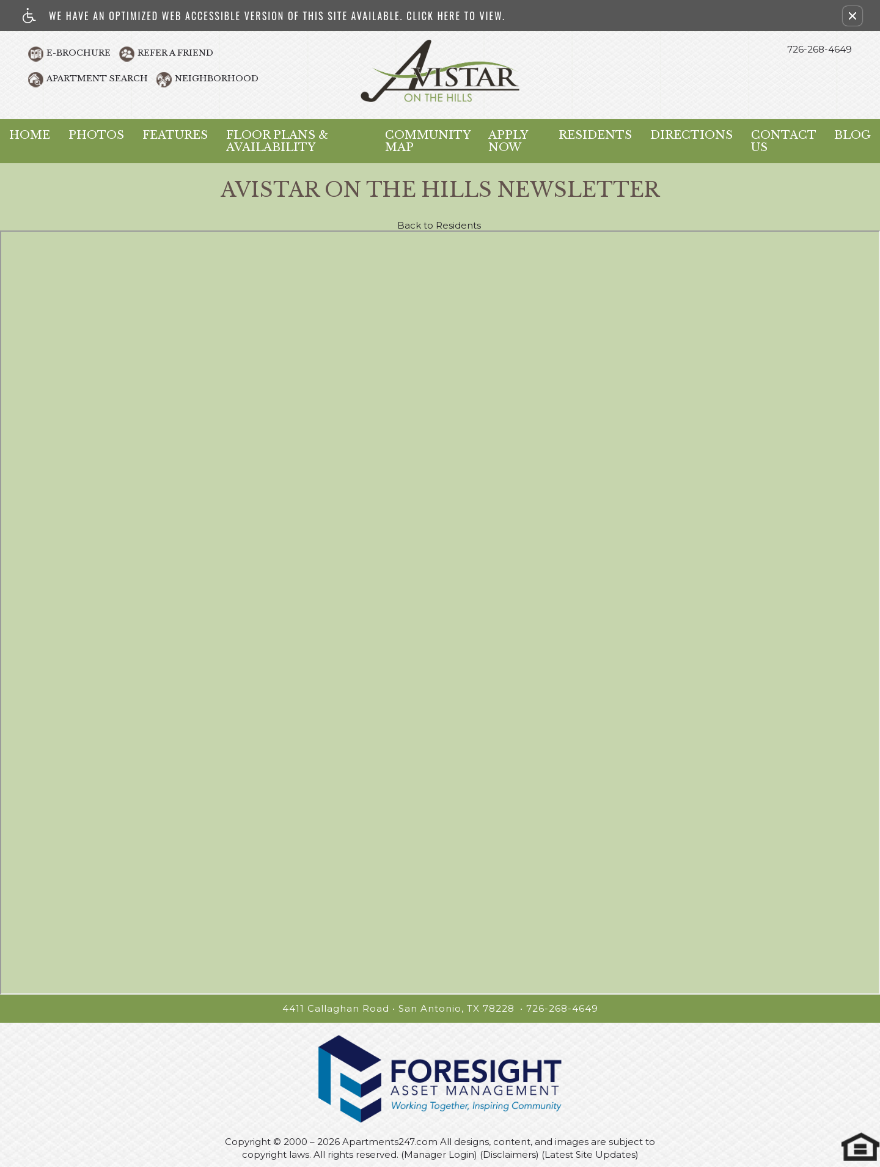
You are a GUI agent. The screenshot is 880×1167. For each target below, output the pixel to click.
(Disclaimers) (509, 1154)
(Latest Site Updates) (590, 1154)
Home (29, 135)
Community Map (427, 141)
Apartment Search (97, 78)
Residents (595, 135)
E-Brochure (78, 53)
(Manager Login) (439, 1154)
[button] (852, 16)
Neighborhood (216, 78)
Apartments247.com (390, 1141)
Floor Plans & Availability (277, 141)
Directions (691, 135)
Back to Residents (439, 226)
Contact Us (783, 141)
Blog (852, 135)
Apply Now (507, 141)
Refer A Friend (175, 53)
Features (175, 135)
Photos (96, 135)
